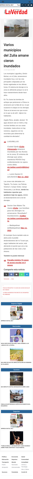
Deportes (14, 459)
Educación (5, 459)
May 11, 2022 (23, 177)
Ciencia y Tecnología (24, 465)
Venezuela (6, 279)
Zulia (12, 279)
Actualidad (24, 462)
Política (4, 457)
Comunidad (25, 459)
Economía (15, 457)
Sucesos (4, 472)
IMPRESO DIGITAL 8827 (7, 5)
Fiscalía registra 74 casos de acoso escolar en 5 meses (18, 262)
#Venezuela (12, 149)
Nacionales (15, 464)
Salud (23, 457)
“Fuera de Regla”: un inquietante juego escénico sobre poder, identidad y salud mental (15, 446)
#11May (23, 216)
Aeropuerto (5, 467)
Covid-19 (24, 472)
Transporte (5, 462)
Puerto (3, 464)
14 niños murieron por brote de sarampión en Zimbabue (16, 293)
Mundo (14, 462)
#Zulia (21, 147)
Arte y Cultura (25, 469)
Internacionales (16, 467)
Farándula (15, 472)
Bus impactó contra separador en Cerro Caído (15, 387)
